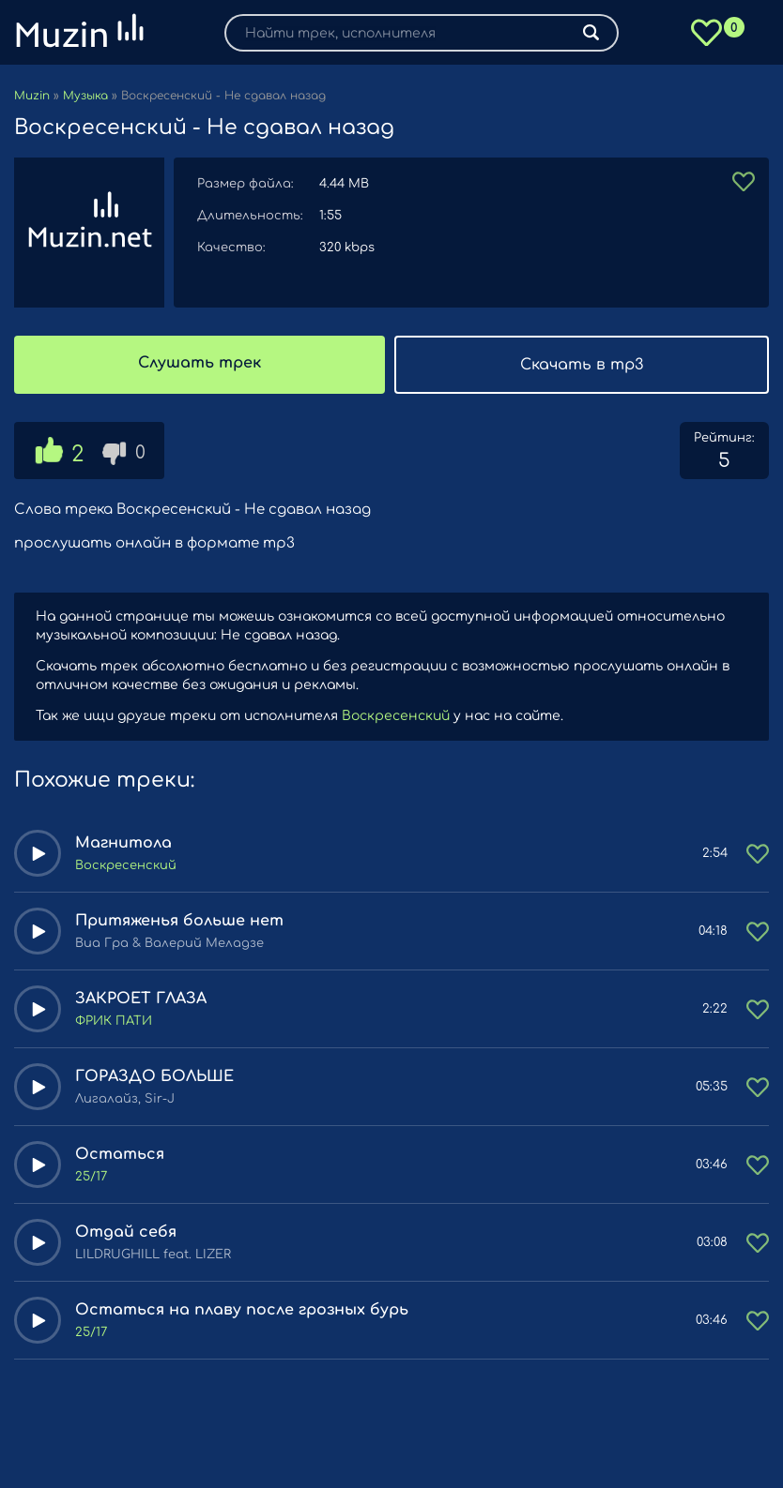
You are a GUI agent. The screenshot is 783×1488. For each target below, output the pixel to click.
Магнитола (123, 842)
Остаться (119, 1154)
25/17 (91, 1176)
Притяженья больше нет (179, 920)
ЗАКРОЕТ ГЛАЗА (141, 998)
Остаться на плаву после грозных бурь (241, 1309)
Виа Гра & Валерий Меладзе (169, 943)
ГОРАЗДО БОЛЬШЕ (154, 1076)
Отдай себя (126, 1232)
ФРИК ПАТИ (113, 1021)
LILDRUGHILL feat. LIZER (153, 1254)
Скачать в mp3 (581, 364)
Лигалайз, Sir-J (125, 1098)
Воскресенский (396, 716)
